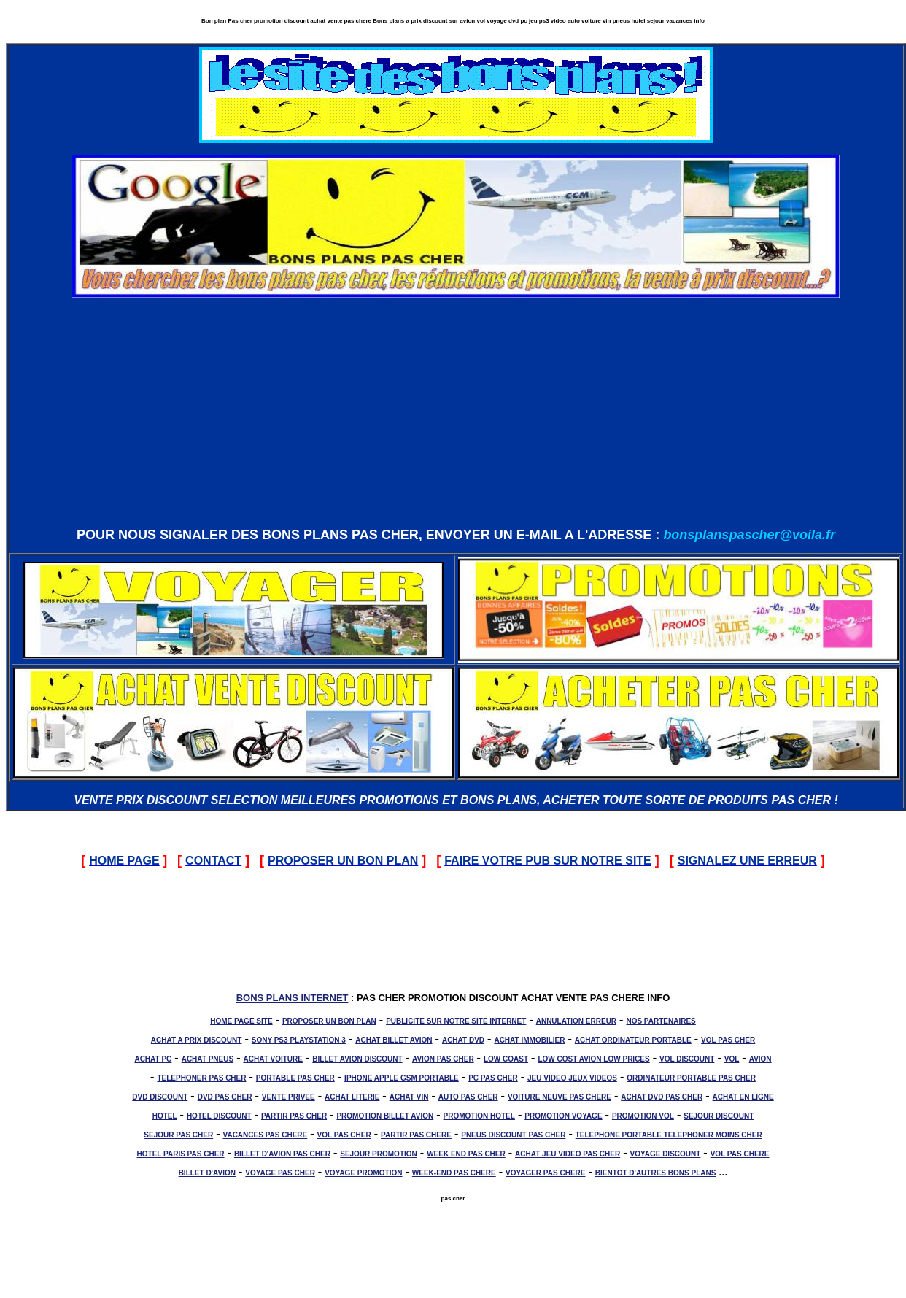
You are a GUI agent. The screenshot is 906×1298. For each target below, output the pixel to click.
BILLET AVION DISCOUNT (357, 1059)
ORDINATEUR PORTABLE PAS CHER (691, 1078)
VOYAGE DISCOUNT (665, 1154)
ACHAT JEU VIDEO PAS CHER (567, 1154)
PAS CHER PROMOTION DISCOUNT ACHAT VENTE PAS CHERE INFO (513, 997)
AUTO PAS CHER (468, 1097)
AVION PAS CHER (443, 1059)
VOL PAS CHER (728, 1040)
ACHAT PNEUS (207, 1059)
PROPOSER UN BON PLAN (329, 1021)
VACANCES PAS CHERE (265, 1135)
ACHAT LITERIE (352, 1097)
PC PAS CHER (493, 1078)
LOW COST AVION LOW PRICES (593, 1059)
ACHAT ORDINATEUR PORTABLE (633, 1040)
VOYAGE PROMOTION (363, 1173)
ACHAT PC (152, 1059)
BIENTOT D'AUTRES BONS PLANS (655, 1173)
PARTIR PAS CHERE (416, 1135)
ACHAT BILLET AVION (393, 1040)
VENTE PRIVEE (288, 1097)
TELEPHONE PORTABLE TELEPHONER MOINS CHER (669, 1135)
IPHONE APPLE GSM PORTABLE (401, 1078)
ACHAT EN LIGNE (743, 1097)
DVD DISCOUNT (159, 1097)
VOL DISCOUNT (686, 1059)
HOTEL (164, 1116)
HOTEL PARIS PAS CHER (181, 1154)
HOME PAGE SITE (241, 1021)
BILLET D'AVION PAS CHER (282, 1154)
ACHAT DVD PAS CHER (661, 1097)
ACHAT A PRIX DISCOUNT (196, 1040)
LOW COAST (506, 1059)
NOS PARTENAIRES (660, 1021)
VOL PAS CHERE (740, 1154)
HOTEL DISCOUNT (219, 1116)
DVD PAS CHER (225, 1097)
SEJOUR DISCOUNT (719, 1116)
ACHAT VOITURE (272, 1059)
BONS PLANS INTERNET (292, 997)
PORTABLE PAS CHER (295, 1078)
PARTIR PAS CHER (294, 1116)
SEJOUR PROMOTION (378, 1154)
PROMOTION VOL (643, 1116)
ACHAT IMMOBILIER (529, 1040)
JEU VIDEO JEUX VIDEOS (572, 1078)
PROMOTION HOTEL (479, 1116)
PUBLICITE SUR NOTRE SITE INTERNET (456, 1021)
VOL (732, 1059)
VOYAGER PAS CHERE (545, 1173)
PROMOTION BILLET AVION (384, 1116)
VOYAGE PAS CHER (280, 1173)
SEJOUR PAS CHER (178, 1135)
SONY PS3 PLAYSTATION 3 (299, 1040)
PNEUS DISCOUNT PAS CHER (513, 1135)
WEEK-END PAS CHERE (454, 1173)
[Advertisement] (456, 411)
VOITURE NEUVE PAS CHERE (559, 1097)
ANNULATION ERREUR (576, 1021)
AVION (760, 1059)
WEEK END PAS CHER (466, 1154)
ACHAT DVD (463, 1040)
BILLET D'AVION (207, 1173)
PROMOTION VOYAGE (563, 1116)
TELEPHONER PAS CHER (201, 1078)
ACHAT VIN (409, 1097)
